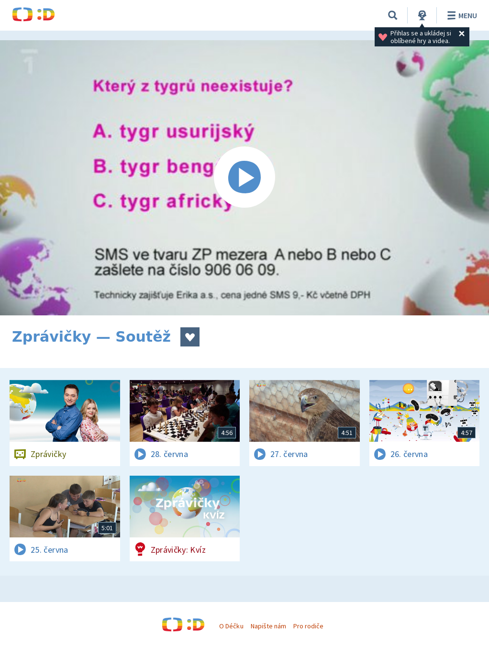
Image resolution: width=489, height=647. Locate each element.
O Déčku (231, 626)
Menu (460, 15)
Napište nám (268, 626)
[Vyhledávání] (392, 15)
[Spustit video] (244, 177)
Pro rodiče (308, 626)
